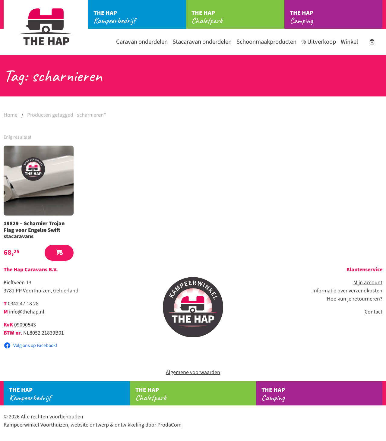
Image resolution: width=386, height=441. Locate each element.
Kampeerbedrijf (139, 17)
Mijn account (367, 282)
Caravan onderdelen (142, 41)
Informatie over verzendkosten (347, 291)
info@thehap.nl (26, 312)
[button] (59, 253)
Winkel (349, 41)
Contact (373, 312)
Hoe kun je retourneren (353, 299)
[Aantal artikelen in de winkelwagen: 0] (372, 42)
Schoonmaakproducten (266, 41)
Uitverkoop (318, 41)
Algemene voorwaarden (193, 372)
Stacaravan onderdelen (202, 41)
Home (10, 115)
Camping (336, 17)
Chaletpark (237, 17)
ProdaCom (169, 425)
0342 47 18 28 (23, 303)
